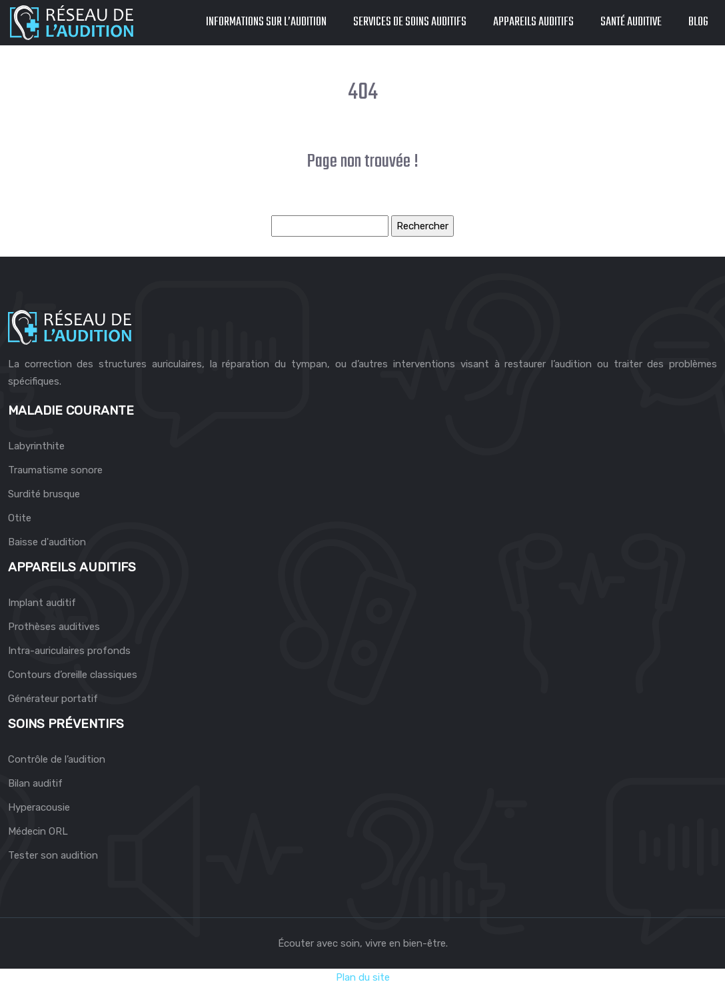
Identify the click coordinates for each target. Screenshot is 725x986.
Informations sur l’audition (266, 22)
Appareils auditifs (533, 22)
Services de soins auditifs (409, 22)
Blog (698, 22)
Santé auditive (631, 22)
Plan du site (363, 977)
